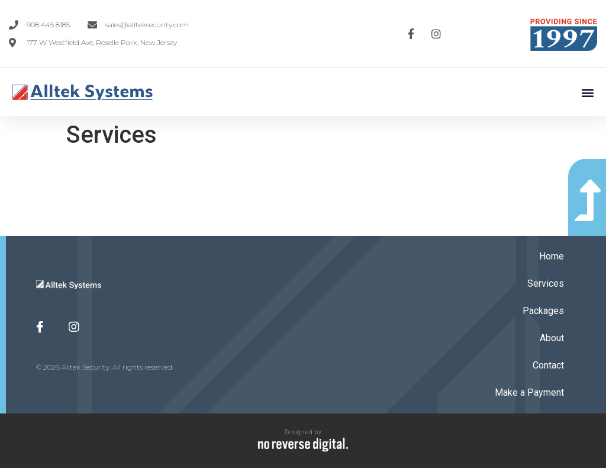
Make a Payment (529, 392)
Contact (548, 365)
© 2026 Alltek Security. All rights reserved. (104, 367)
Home (551, 256)
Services (545, 283)
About (552, 338)
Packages (543, 310)
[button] (587, 92)
